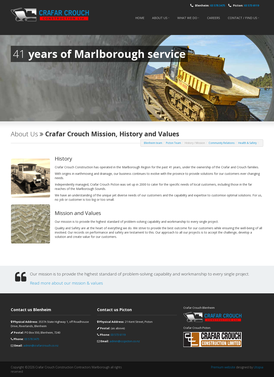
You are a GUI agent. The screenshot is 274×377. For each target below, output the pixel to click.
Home (139, 18)
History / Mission (195, 143)
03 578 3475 (217, 5)
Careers (213, 18)
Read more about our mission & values (66, 283)
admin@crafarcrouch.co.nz (40, 345)
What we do (188, 18)
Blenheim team (153, 143)
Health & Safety (247, 143)
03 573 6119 (251, 5)
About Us (161, 18)
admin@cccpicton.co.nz (125, 341)
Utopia (258, 367)
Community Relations (222, 143)
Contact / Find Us (243, 18)
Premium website (223, 367)
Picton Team (173, 143)
